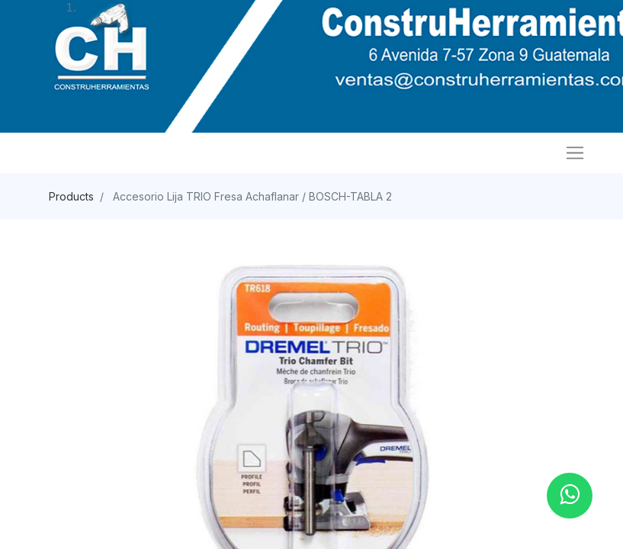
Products (71, 196)
